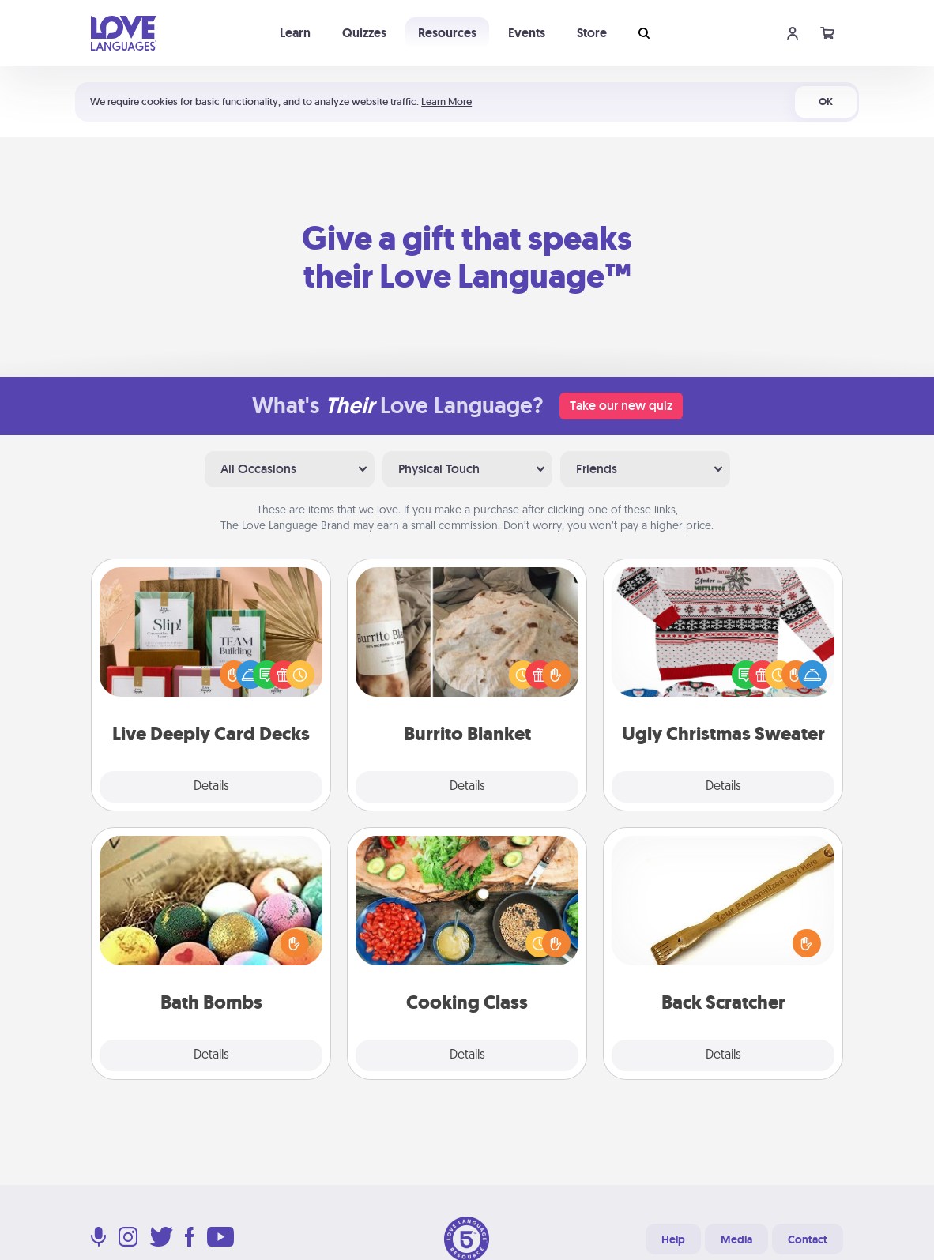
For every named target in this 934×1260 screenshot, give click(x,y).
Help (673, 1239)
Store (592, 32)
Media (736, 1239)
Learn (295, 32)
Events (526, 32)
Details (211, 786)
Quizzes (364, 32)
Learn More (446, 101)
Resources (447, 32)
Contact (807, 1239)
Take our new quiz (621, 405)
